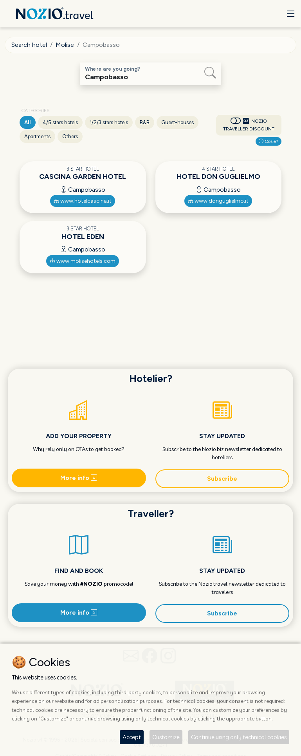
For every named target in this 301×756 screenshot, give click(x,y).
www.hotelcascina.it (83, 201)
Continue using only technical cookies (239, 737)
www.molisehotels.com (82, 261)
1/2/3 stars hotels (109, 122)
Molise (65, 44)
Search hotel (29, 44)
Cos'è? (268, 141)
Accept (132, 737)
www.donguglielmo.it (218, 201)
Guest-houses (177, 122)
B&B (145, 122)
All (27, 122)
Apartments (37, 136)
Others (70, 136)
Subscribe (222, 478)
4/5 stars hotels (60, 122)
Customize (166, 737)
